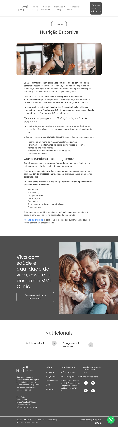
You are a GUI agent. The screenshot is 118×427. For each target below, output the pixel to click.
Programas (58, 7)
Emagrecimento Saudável (71, 345)
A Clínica (46, 7)
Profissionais (75, 7)
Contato (69, 10)
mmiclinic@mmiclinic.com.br (70, 376)
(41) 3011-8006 (68, 372)
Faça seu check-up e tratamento (96, 8)
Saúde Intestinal (35, 343)
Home (35, 7)
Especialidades (42, 10)
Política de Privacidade (27, 422)
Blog (59, 10)
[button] (111, 420)
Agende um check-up (34, 220)
